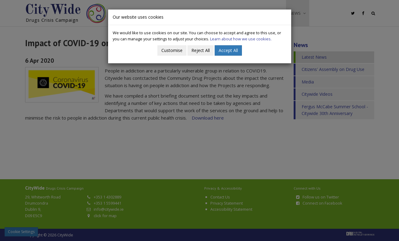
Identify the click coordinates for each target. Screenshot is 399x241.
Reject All (200, 50)
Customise (172, 50)
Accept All (228, 50)
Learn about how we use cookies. (241, 39)
